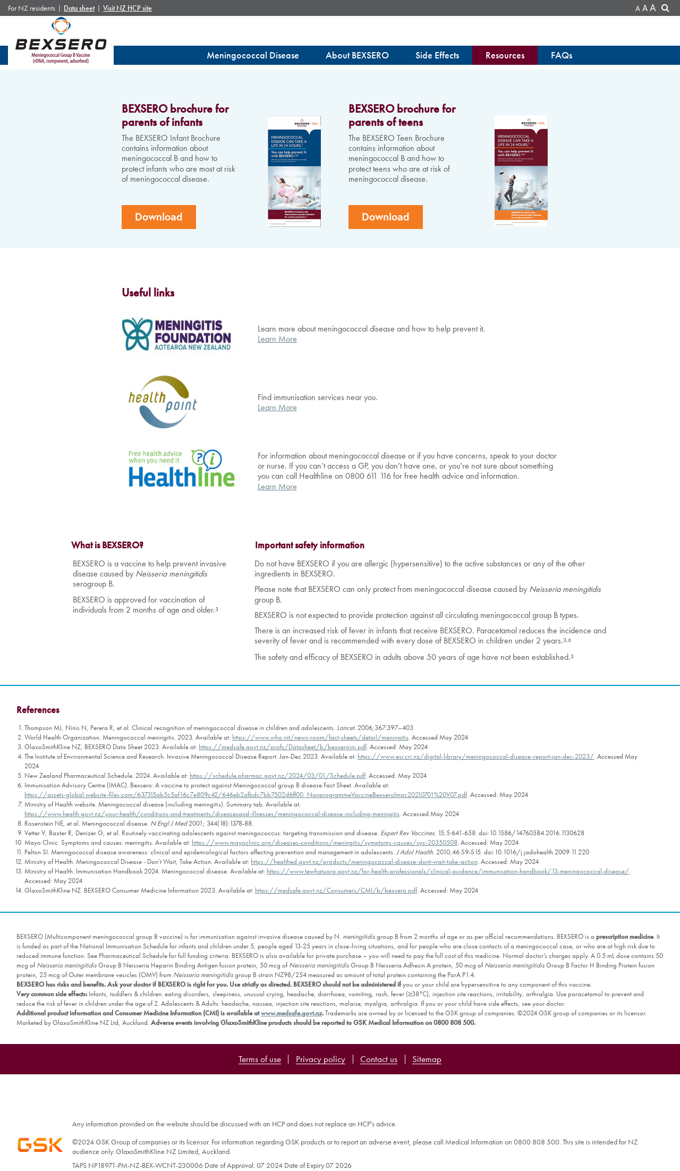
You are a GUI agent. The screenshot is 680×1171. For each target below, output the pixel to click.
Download (159, 352)
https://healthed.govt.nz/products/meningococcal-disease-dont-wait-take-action (364, 997)
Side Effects (437, 55)
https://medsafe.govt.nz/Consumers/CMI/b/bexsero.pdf (336, 1026)
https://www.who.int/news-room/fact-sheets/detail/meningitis (320, 873)
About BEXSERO (357, 55)
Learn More (277, 475)
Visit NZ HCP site (127, 8)
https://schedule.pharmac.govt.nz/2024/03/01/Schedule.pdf (278, 911)
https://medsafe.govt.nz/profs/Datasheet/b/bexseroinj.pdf (283, 882)
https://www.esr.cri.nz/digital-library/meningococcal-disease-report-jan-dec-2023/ (476, 892)
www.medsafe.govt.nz (291, 1148)
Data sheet (79, 8)
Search (666, 9)
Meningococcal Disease (253, 55)
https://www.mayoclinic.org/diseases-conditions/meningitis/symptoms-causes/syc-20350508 (324, 978)
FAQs (561, 55)
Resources (505, 55)
